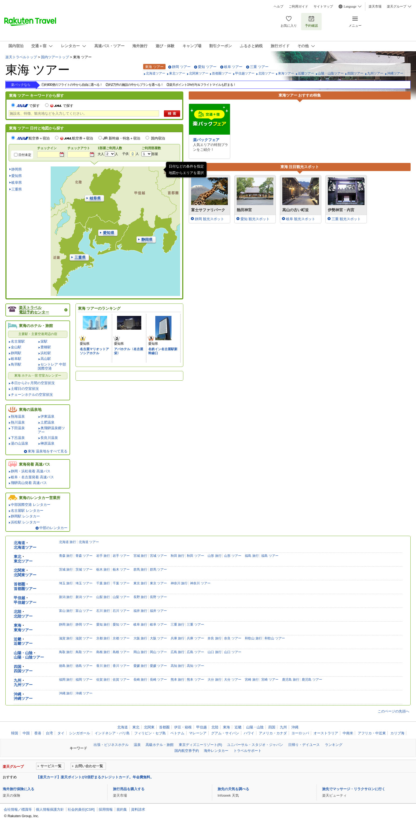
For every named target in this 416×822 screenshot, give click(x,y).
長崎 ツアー (158, 679)
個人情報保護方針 (50, 809)
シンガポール (79, 733)
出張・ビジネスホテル (111, 745)
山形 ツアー (232, 556)
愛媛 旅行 (140, 666)
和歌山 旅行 (253, 638)
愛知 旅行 (103, 624)
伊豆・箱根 (183, 727)
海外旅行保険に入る (18, 789)
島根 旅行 (103, 652)
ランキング (333, 745)
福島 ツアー (269, 556)
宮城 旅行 (140, 556)
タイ (60, 733)
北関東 (19, 570)
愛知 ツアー (207, 67)
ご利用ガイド (298, 6)
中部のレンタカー (53, 528)
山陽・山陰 (23, 653)
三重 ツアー (259, 67)
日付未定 (24, 155)
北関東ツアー (198, 73)
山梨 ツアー (121, 597)
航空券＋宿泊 (33, 138)
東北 (17, 557)
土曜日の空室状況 (25, 389)
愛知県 (16, 176)
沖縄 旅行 (66, 693)
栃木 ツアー (121, 569)
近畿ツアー (306, 73)
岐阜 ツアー (233, 67)
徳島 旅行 (66, 666)
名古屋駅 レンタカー (27, 511)
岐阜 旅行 (140, 624)
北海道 (19, 543)
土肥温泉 (47, 422)
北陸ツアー (266, 73)
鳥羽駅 (16, 364)
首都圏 (19, 584)
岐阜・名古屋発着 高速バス (32, 477)
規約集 (121, 809)
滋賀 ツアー (83, 638)
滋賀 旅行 (66, 638)
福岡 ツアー (83, 679)
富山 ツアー (83, 611)
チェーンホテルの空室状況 (32, 395)
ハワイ (249, 733)
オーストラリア (326, 733)
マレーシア (198, 733)
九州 (17, 680)
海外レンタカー (216, 751)
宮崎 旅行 (252, 679)
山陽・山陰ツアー (331, 73)
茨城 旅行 (66, 569)
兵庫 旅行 (177, 638)
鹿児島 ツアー (312, 679)
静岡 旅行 (66, 624)
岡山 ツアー (158, 652)
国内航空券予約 (186, 751)
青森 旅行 (66, 556)
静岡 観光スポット (209, 219)
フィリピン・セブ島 (150, 733)
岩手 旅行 (103, 556)
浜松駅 (45, 353)
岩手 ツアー (121, 556)
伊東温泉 (47, 416)
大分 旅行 (214, 679)
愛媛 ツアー (158, 666)
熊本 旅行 (177, 679)
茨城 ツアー (83, 569)
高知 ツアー (195, 666)
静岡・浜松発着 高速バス (30, 471)
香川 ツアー (121, 666)
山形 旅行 (214, 556)
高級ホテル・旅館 (160, 745)
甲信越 (19, 598)
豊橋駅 (45, 347)
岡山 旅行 (140, 652)
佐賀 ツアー (121, 679)
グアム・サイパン (225, 733)
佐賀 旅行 (103, 679)
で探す (28, 106)
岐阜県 (16, 182)
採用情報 (106, 809)
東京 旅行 (140, 583)
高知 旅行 (177, 666)
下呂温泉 (18, 438)
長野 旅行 (140, 597)
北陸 (17, 612)
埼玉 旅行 (66, 583)
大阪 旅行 (140, 638)
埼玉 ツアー (83, 583)
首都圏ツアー (221, 73)
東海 (17, 625)
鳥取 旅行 (66, 652)
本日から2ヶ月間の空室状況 (33, 383)
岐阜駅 (16, 359)
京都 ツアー (121, 638)
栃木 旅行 (103, 569)
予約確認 (311, 21)
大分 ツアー (232, 679)
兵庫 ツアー (195, 638)
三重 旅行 (177, 624)
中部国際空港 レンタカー (30, 505)
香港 (37, 733)
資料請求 (138, 809)
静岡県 (16, 169)
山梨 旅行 (103, 597)
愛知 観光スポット (255, 219)
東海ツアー (286, 73)
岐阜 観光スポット (300, 219)
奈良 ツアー (232, 638)
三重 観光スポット (346, 219)
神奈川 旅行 (179, 583)
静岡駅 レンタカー (25, 516)
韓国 (14, 733)
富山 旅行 (66, 611)
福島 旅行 (252, 556)
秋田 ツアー (195, 556)
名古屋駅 (18, 341)
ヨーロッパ (300, 733)
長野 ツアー (158, 597)
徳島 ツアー (83, 666)
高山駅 (45, 359)
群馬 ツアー (158, 569)
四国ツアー (355, 73)
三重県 (16, 189)
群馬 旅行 (140, 569)
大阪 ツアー (158, 638)
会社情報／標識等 (18, 809)
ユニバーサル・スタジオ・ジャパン (255, 745)
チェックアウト (78, 148)
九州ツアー (375, 73)
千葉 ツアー (121, 583)
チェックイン (47, 148)
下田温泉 (18, 428)
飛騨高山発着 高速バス (29, 483)
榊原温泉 (47, 443)
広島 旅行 (177, 652)
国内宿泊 (158, 138)
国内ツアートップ (55, 57)
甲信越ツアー (245, 73)
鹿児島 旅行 (290, 679)
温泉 (137, 745)
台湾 (49, 733)
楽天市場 (375, 6)
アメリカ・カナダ (273, 733)
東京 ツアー (158, 583)
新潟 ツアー (83, 597)
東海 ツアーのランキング (99, 308)
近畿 (17, 639)
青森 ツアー (83, 556)
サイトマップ (323, 6)
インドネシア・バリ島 (112, 733)
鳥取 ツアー (83, 652)
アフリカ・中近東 (372, 733)
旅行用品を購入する (129, 789)
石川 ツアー (121, 611)
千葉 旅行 (103, 583)
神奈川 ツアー (200, 583)
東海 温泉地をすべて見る (47, 451)
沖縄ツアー (395, 73)
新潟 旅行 (66, 597)
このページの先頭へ (393, 711)
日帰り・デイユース (304, 745)
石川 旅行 (103, 611)
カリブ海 (397, 733)
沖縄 (17, 694)
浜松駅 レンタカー (25, 522)
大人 (101, 154)
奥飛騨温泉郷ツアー (51, 430)
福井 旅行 (140, 611)
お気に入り (289, 21)
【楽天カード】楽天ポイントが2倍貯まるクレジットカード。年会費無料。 (95, 777)
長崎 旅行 (140, 679)
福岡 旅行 (66, 679)
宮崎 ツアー (269, 679)
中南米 (348, 733)
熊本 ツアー (195, 679)
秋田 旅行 (177, 556)
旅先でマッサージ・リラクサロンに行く (353, 789)
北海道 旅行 (67, 542)
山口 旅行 (214, 652)
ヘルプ (278, 6)
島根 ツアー (121, 652)
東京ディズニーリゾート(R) (200, 745)
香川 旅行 (103, 666)
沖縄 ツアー (83, 693)
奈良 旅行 (214, 638)
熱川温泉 (18, 422)
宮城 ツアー (158, 556)
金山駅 (16, 347)
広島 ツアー (195, 652)
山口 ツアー (232, 652)
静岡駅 (16, 353)
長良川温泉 (49, 438)
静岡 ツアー (181, 67)
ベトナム (177, 733)
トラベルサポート (247, 751)
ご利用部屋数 (151, 148)
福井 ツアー (158, 611)
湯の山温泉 (19, 443)
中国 (26, 733)
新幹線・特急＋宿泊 (124, 138)
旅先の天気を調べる (233, 789)
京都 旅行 (103, 638)
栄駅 (43, 341)
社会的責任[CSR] (81, 809)
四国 (17, 667)
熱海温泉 (18, 416)
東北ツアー (177, 73)
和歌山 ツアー (274, 638)
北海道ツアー (155, 73)
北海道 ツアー (89, 542)
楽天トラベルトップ (21, 57)
